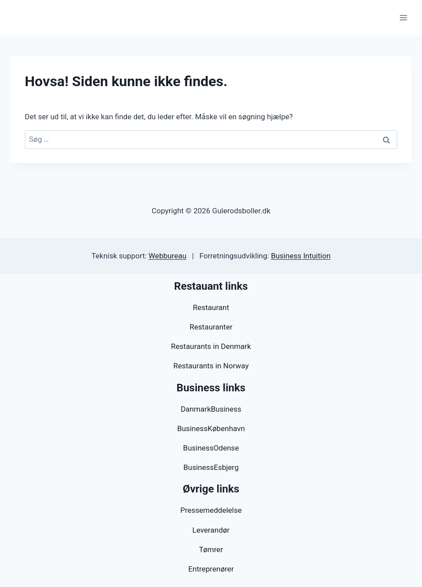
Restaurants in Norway (211, 365)
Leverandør (211, 530)
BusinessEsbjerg (210, 467)
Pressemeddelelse (211, 510)
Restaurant (211, 307)
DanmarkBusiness (210, 409)
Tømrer (211, 549)
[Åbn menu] (403, 17)
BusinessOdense (211, 447)
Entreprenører (211, 568)
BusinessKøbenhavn (211, 428)
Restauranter (211, 326)
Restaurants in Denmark (211, 346)
